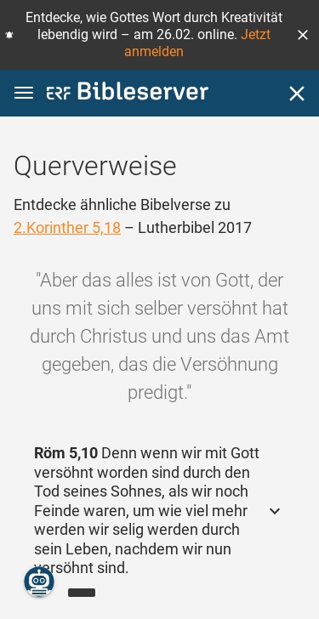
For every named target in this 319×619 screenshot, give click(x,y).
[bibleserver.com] (127, 94)
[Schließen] (297, 94)
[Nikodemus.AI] (39, 581)
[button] (302, 34)
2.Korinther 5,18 (67, 227)
